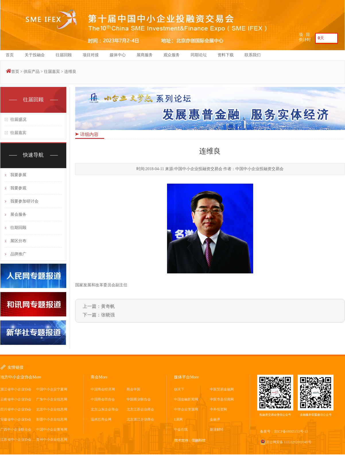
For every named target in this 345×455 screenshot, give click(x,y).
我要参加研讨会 (24, 201)
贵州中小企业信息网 (51, 440)
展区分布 (18, 241)
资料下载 (226, 55)
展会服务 (18, 214)
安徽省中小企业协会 (15, 419)
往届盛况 (18, 119)
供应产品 (32, 71)
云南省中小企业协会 (15, 399)
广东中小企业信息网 (51, 399)
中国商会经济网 (103, 389)
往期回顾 (18, 227)
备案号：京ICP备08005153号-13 (284, 431)
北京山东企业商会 (104, 409)
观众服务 (172, 55)
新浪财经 (217, 429)
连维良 (70, 71)
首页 (10, 55)
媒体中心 (118, 55)
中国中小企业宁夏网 (51, 389)
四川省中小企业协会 (15, 409)
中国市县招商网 (222, 399)
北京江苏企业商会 (140, 409)
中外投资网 (218, 409)
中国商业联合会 (139, 399)
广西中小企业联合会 (15, 429)
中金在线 (181, 429)
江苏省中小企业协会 (15, 440)
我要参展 (18, 175)
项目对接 (91, 55)
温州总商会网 (101, 419)
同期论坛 (199, 55)
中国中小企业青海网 (51, 429)
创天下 (179, 389)
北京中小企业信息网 (51, 409)
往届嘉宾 (52, 71)
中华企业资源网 (186, 409)
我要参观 (18, 188)
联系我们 (253, 55)
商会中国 (133, 389)
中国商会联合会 (103, 399)
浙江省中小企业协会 (15, 389)
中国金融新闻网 (186, 399)
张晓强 (108, 314)
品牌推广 (18, 254)
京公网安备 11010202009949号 (285, 442)
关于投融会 (35, 55)
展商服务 (145, 55)
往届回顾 (64, 55)
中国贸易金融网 (222, 389)
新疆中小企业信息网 (51, 419)
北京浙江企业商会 (140, 419)
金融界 (215, 419)
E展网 (178, 419)
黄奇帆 (108, 306)
